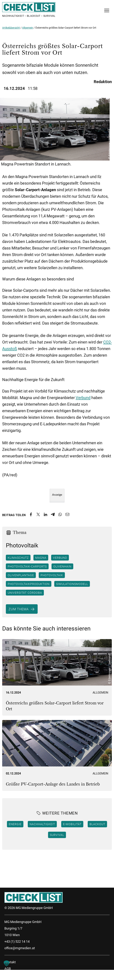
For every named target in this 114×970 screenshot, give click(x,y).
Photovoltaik (52, 575)
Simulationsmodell (72, 584)
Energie (15, 824)
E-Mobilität (72, 824)
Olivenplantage (21, 575)
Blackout (97, 824)
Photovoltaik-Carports (27, 566)
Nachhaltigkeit (42, 824)
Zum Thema (19, 609)
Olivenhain (62, 566)
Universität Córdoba (25, 593)
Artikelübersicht (11, 27)
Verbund (83, 397)
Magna (40, 558)
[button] (6, 963)
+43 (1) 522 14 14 (17, 941)
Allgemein (27, 27)
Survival (57, 835)
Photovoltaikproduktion (29, 584)
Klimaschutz (18, 558)
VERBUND (60, 558)
